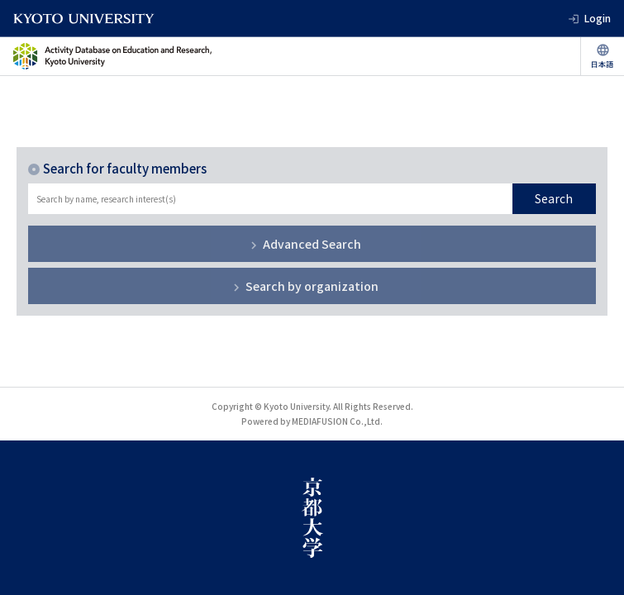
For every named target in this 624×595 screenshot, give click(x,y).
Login (597, 18)
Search (554, 198)
